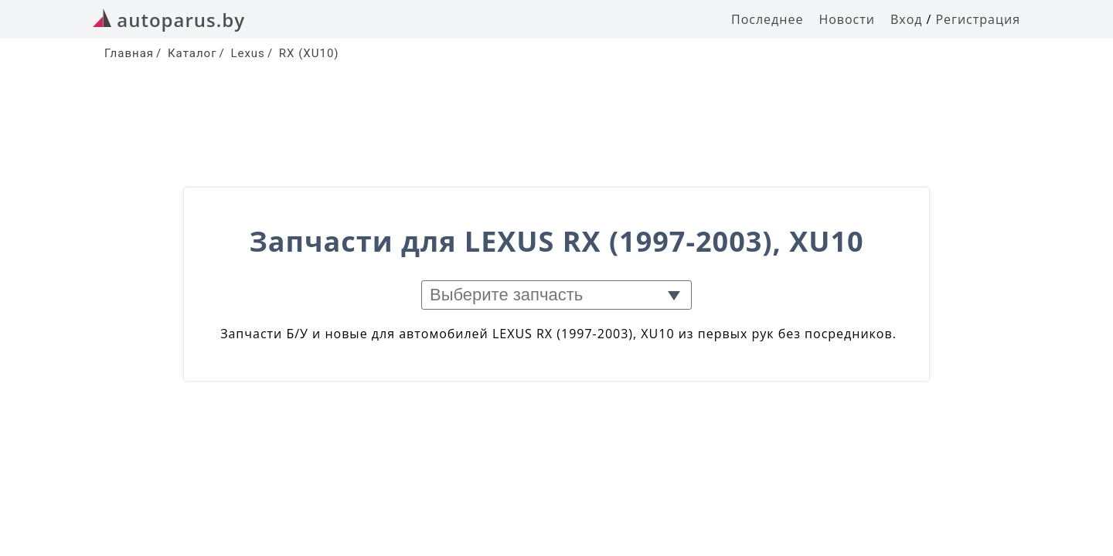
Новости (847, 19)
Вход (906, 19)
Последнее (767, 19)
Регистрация (977, 19)
